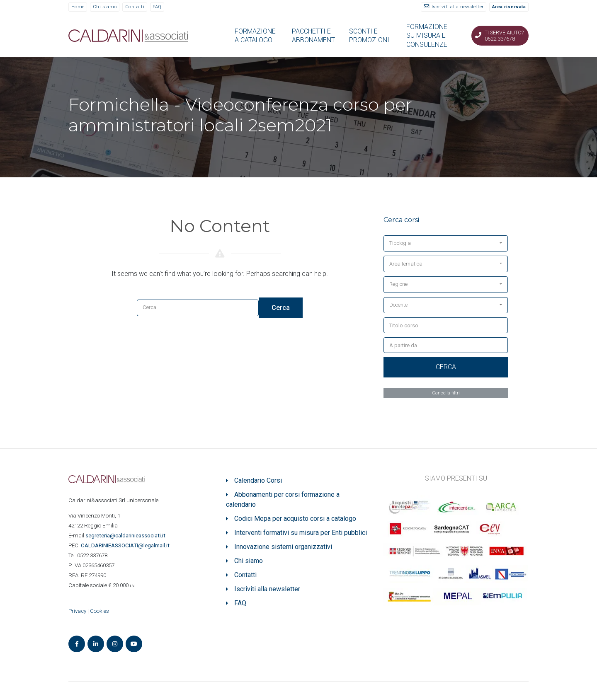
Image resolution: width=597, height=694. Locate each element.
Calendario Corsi (258, 480)
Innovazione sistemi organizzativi (283, 547)
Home (78, 7)
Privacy (77, 611)
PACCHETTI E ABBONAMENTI (314, 35)
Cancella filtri (446, 393)
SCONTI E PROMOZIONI (369, 35)
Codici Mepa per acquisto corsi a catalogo (295, 518)
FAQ (157, 7)
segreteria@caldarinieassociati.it (126, 535)
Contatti (134, 7)
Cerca (281, 308)
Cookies (99, 611)
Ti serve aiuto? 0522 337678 (504, 35)
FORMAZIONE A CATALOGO (255, 35)
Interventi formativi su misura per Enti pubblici (300, 533)
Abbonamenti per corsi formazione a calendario (283, 499)
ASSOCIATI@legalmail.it (126, 545)
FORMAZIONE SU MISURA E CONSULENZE (426, 35)
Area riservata (509, 7)
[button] (445, 243)
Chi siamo (105, 7)
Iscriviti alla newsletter (458, 7)
